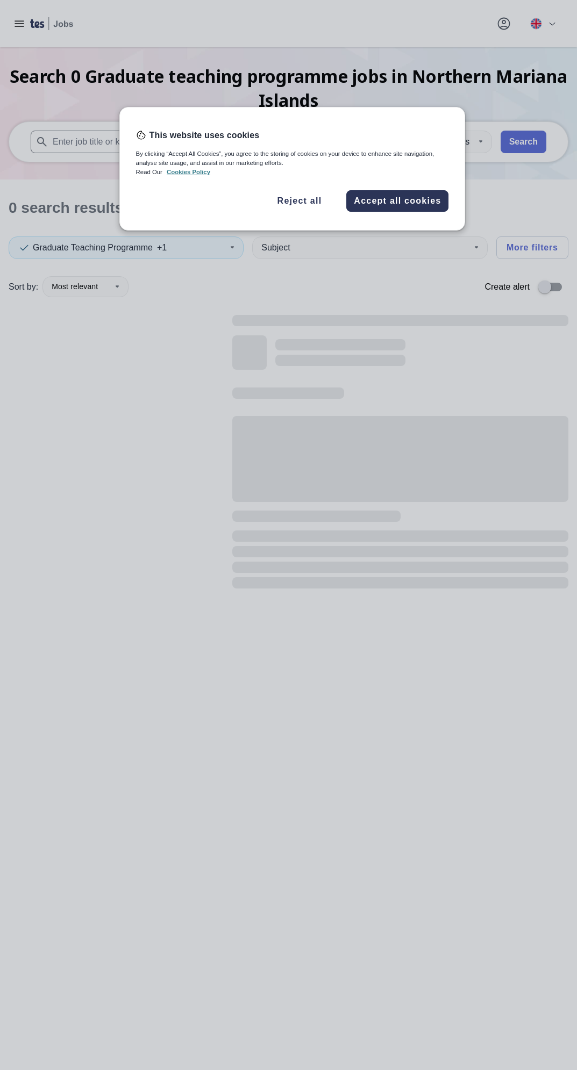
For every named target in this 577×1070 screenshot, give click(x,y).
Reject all (299, 200)
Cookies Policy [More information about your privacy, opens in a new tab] (188, 172)
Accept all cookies (397, 200)
